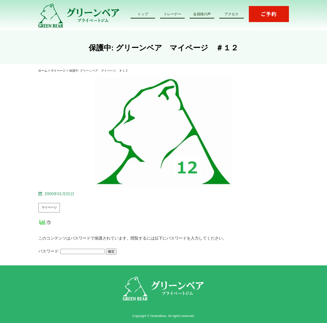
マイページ (49, 207)
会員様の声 (202, 14)
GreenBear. (158, 316)
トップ (143, 14)
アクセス (232, 14)
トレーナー (172, 14)
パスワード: (71, 251)
